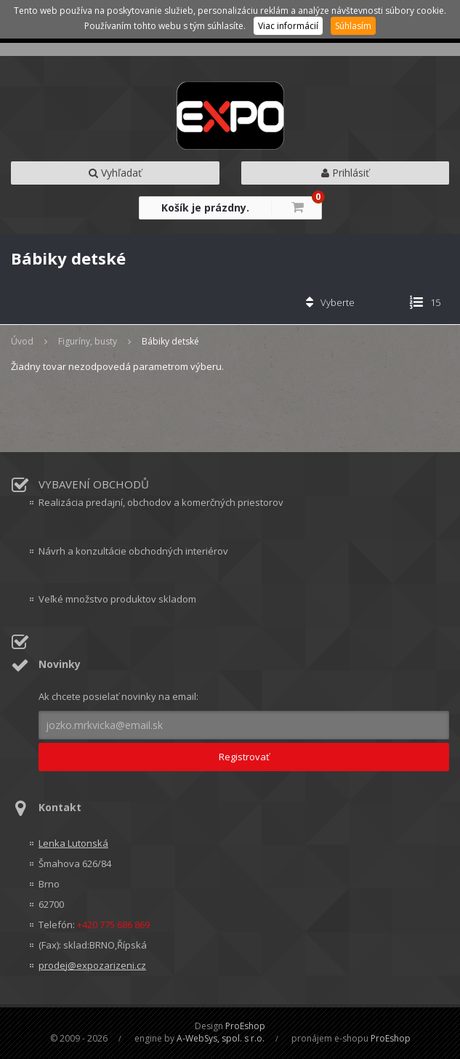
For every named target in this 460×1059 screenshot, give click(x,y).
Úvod (22, 341)
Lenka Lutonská (73, 843)
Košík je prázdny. (205, 207)
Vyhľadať (115, 173)
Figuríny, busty (87, 341)
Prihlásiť (345, 173)
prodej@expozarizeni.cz (92, 965)
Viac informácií (288, 26)
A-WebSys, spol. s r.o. (221, 1038)
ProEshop (245, 1026)
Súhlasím (353, 26)
